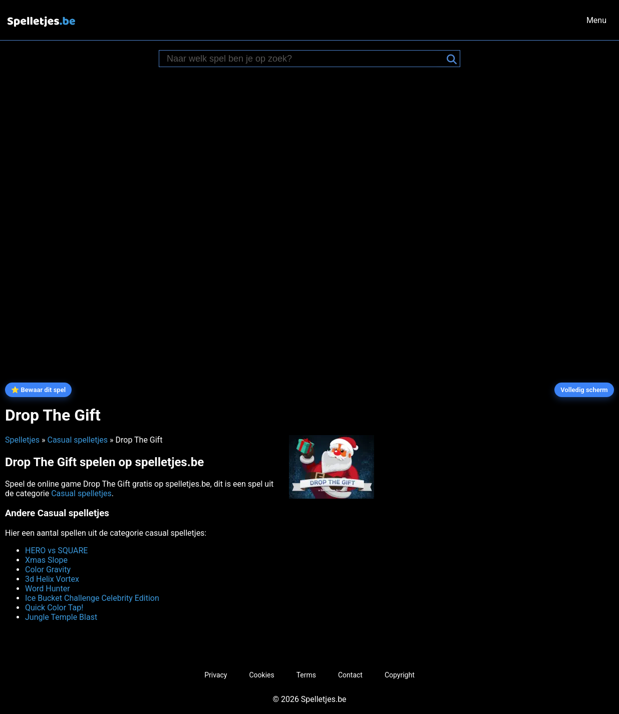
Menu (596, 20)
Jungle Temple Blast (61, 617)
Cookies (261, 675)
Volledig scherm (583, 390)
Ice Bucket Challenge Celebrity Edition (92, 598)
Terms (306, 675)
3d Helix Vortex (52, 579)
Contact (350, 675)
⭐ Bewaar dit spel (38, 390)
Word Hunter (47, 588)
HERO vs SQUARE (56, 550)
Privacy (215, 675)
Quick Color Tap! (54, 607)
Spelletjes (22, 440)
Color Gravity (48, 569)
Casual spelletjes (77, 440)
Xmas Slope (46, 560)
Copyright (400, 675)
